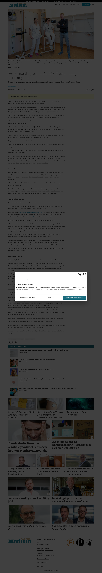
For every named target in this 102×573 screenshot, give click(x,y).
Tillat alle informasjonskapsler (74, 297)
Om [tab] (75, 279)
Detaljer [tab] (51, 279)
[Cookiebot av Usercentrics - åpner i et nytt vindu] (79, 274)
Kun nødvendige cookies (27, 297)
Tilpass (51, 297)
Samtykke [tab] (27, 279)
